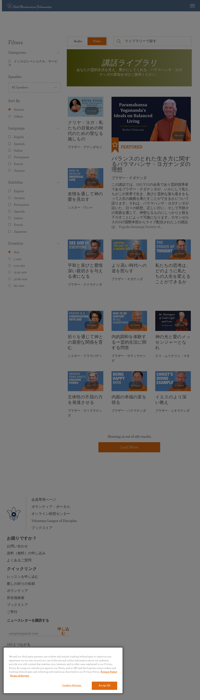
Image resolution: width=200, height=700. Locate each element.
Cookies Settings (71, 685)
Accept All (104, 685)
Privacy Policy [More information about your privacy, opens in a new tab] (109, 672)
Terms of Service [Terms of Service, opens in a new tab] (19, 676)
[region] (63, 670)
